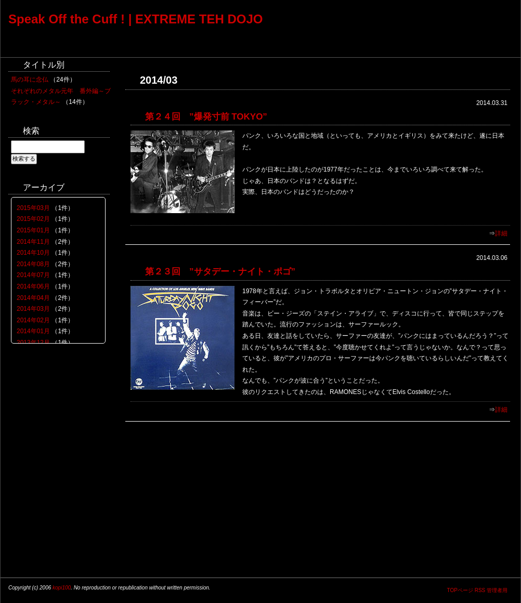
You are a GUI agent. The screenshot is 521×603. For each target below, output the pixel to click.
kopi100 (62, 588)
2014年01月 (33, 331)
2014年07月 (33, 275)
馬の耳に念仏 (29, 79)
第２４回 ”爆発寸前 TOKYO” (206, 117)
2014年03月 (33, 308)
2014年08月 (33, 264)
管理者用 (497, 590)
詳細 (501, 233)
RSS (480, 590)
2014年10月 (33, 252)
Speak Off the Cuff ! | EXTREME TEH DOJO (135, 19)
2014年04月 (33, 298)
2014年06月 (33, 286)
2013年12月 (33, 342)
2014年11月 (33, 241)
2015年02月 (33, 218)
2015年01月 (33, 230)
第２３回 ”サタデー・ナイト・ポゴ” (220, 272)
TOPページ (460, 590)
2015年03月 (33, 208)
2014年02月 (33, 320)
